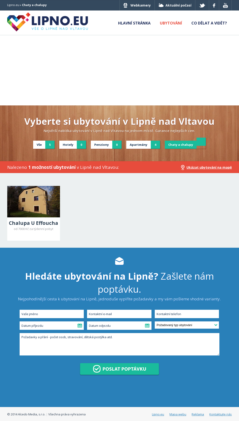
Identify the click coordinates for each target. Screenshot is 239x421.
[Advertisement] (119, 70)
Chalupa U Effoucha (33, 223)
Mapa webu (177, 414)
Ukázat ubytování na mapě (209, 167)
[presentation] (54, 392)
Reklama (198, 414)
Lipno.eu (13, 5)
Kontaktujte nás (220, 414)
